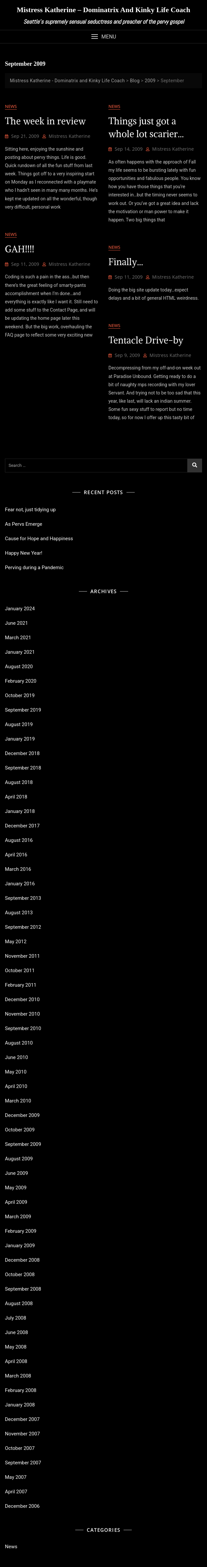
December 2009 (22, 1115)
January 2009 (20, 1246)
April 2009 (16, 1202)
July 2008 (15, 1318)
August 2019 (19, 724)
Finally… (125, 262)
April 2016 (16, 855)
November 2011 (22, 956)
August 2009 (19, 1159)
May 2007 (16, 1477)
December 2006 (22, 1506)
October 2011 (19, 970)
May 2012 (16, 942)
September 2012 (23, 927)
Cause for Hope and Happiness (39, 539)
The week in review (45, 121)
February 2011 (20, 985)
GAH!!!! (19, 249)
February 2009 (20, 1231)
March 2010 (18, 1101)
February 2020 (20, 681)
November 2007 (22, 1434)
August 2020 (19, 667)
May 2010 (16, 1072)
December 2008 (22, 1260)
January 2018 (20, 811)
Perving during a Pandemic (34, 567)
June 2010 (16, 1057)
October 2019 (19, 695)
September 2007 (23, 1463)
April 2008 (16, 1361)
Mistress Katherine (69, 136)
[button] (103, 37)
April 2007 (16, 1492)
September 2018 (23, 768)
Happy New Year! (23, 553)
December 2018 (22, 753)
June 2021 (16, 623)
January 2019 (20, 739)
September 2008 (23, 1289)
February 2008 (20, 1390)
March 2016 (18, 869)
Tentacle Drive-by (145, 340)
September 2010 (23, 1028)
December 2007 (22, 1419)
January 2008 (20, 1405)
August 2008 (19, 1303)
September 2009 (23, 1144)
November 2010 (22, 1014)
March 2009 (18, 1217)
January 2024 (20, 609)
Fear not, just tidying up (30, 510)
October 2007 (19, 1448)
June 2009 (16, 1173)
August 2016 (19, 840)
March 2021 (18, 638)
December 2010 (22, 999)
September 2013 (23, 898)
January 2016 (20, 884)
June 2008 (16, 1332)
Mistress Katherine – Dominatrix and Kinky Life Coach (103, 10)
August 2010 (19, 1043)
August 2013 (19, 913)
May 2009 (16, 1188)
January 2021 (20, 652)
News (11, 106)
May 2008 (16, 1347)
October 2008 (19, 1274)
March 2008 (18, 1376)
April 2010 (16, 1086)
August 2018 (19, 782)
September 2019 (23, 710)
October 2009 (19, 1130)
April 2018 (16, 797)
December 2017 (22, 826)
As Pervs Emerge (23, 524)
